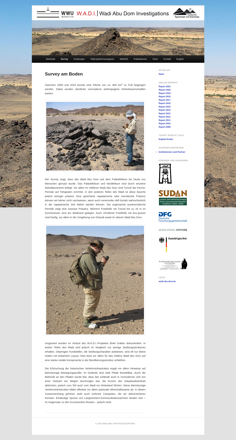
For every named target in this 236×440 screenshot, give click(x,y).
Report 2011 (165, 120)
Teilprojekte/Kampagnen (102, 59)
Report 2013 (165, 113)
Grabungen (79, 59)
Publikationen (140, 59)
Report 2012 (165, 117)
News (161, 74)
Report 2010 (165, 123)
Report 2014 (165, 110)
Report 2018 (165, 96)
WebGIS (124, 59)
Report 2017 (165, 100)
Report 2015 (165, 107)
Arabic (170, 139)
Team (155, 59)
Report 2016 (165, 103)
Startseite (50, 59)
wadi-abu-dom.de (167, 281)
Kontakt (167, 59)
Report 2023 (165, 86)
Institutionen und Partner (172, 152)
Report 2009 (165, 127)
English (180, 59)
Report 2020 (165, 90)
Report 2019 (165, 93)
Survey (64, 59)
